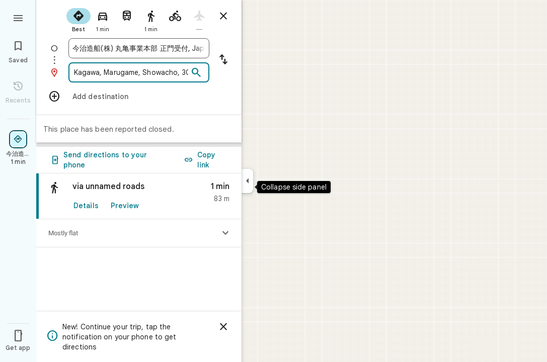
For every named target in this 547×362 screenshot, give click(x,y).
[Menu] (18, 17)
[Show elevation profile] (225, 233)
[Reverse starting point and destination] (223, 60)
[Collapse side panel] (247, 181)
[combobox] (138, 48)
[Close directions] (223, 16)
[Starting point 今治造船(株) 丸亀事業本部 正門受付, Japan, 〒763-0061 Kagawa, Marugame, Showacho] (138, 48)
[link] (139, 196)
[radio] (78, 19)
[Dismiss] (223, 327)
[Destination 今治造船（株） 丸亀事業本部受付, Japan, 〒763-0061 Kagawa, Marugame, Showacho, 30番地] (130, 72)
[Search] (196, 73)
